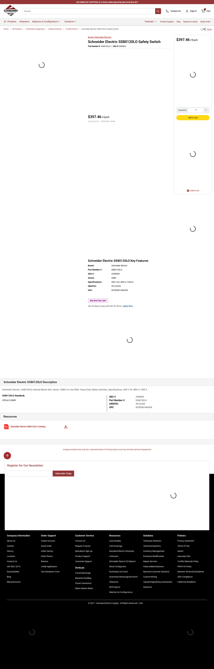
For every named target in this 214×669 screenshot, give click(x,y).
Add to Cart (193, 118)
